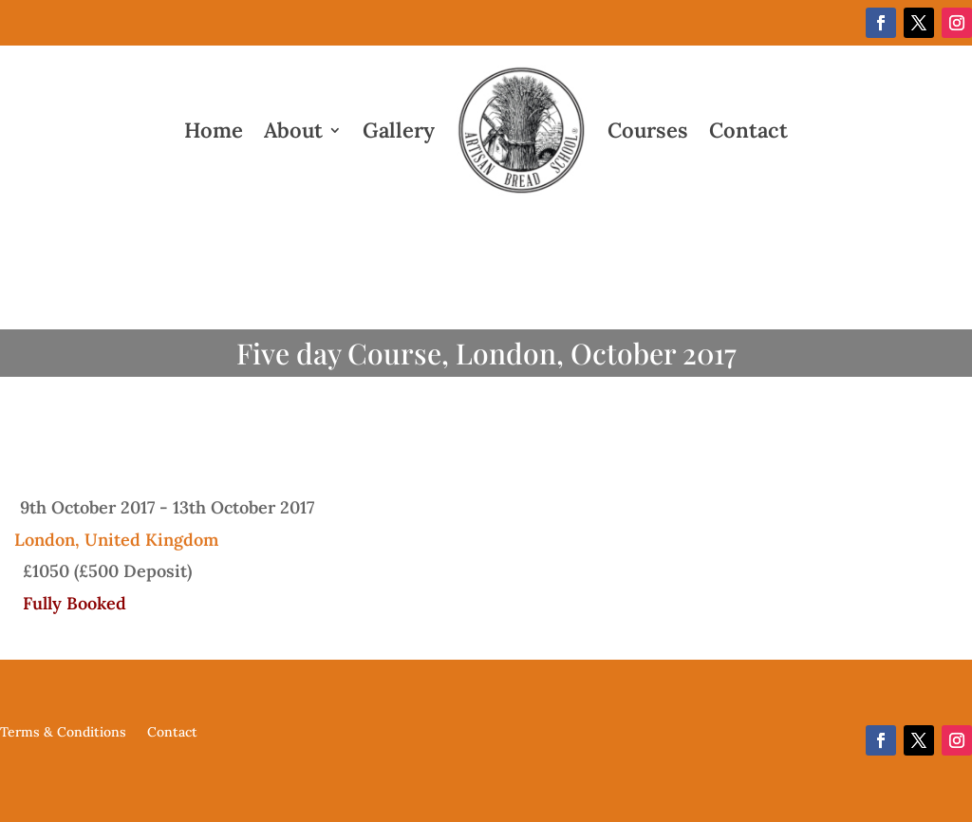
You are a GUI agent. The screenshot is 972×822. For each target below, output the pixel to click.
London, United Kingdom (116, 540)
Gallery (399, 130)
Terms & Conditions (63, 732)
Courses (648, 130)
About (293, 130)
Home (213, 130)
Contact (748, 130)
